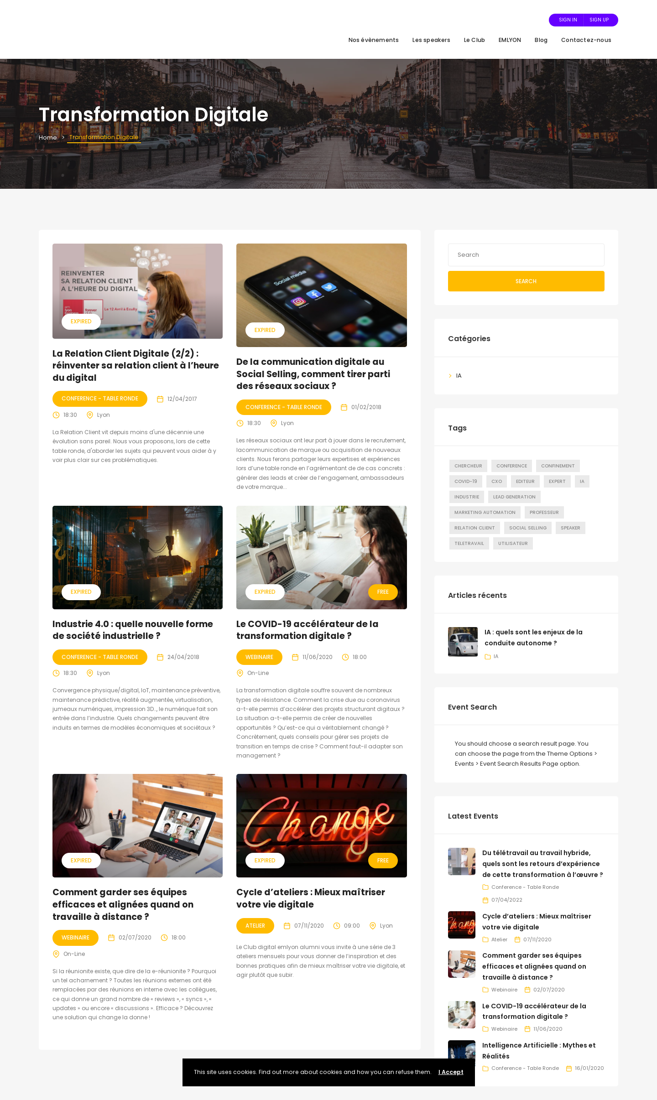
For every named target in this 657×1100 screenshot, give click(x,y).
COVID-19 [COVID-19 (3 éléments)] (465, 481)
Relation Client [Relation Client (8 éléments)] (474, 528)
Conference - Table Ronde (100, 398)
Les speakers (431, 40)
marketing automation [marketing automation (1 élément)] (485, 512)
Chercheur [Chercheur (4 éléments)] (468, 466)
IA (459, 375)
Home (48, 137)
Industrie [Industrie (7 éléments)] (466, 497)
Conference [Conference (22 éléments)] (511, 466)
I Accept (451, 1072)
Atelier (255, 925)
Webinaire (259, 657)
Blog (541, 40)
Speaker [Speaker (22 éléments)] (570, 528)
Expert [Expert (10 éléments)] (557, 481)
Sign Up (599, 20)
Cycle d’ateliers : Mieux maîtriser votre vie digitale (310, 898)
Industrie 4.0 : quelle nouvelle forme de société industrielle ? (132, 630)
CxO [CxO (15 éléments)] (496, 481)
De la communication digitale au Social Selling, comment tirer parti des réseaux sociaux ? (313, 374)
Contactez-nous (586, 40)
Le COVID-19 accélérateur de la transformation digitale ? (307, 630)
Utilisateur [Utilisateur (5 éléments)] (513, 543)
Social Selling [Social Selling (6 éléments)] (528, 528)
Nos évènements (374, 40)
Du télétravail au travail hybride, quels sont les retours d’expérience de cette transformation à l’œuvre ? (542, 863)
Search (526, 281)
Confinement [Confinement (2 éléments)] (558, 466)
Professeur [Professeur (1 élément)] (544, 512)
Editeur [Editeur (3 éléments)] (525, 481)
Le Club (474, 40)
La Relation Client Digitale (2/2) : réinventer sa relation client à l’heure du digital (135, 366)
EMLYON (510, 40)
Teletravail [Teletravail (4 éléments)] (469, 543)
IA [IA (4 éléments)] (582, 481)
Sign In (568, 20)
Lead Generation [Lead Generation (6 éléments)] (514, 497)
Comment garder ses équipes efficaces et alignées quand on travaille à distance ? (122, 904)
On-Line (258, 673)
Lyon (103, 415)
